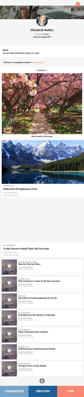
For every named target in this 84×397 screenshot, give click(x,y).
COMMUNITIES (14, 391)
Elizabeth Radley (11, 193)
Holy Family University (42, 136)
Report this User (37, 62)
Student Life (8, 186)
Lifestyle (22, 296)
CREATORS (43, 391)
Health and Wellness (27, 262)
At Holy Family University (10, 195)
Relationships (9, 245)
